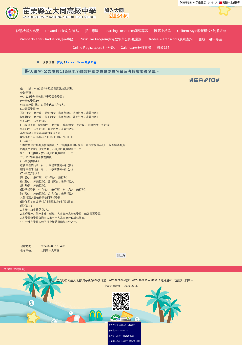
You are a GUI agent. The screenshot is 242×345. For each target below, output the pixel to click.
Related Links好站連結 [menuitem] (62, 31)
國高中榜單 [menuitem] (162, 31)
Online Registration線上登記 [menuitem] (94, 47)
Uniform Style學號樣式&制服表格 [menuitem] (201, 31)
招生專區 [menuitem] (91, 31)
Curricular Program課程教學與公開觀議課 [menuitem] (110, 39)
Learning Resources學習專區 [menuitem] (126, 31)
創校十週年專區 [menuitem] (210, 39)
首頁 (60, 62)
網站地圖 (187, 2)
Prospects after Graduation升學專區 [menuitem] (46, 39)
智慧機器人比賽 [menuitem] (27, 31)
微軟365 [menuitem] (163, 47)
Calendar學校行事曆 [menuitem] (136, 47)
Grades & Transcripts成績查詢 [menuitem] (170, 39)
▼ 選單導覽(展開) (14, 269)
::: (2, 269)
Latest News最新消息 (81, 62)
